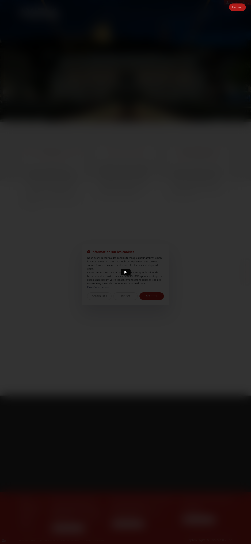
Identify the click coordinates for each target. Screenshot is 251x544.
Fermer (237, 7)
